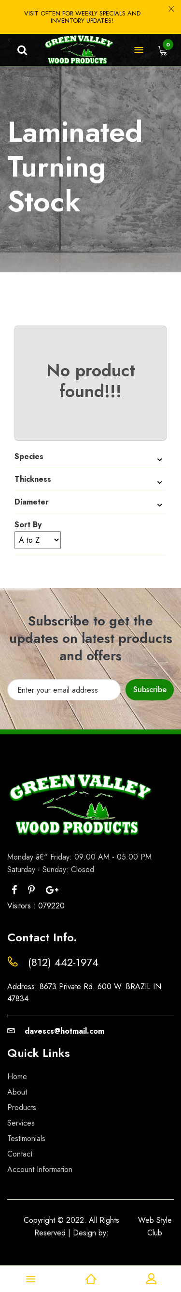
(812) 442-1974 (63, 962)
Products (21, 1107)
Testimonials (26, 1138)
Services (21, 1123)
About (17, 1092)
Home (17, 1076)
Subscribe (150, 689)
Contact (19, 1153)
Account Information (39, 1169)
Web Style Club (155, 1226)
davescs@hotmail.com (55, 1031)
